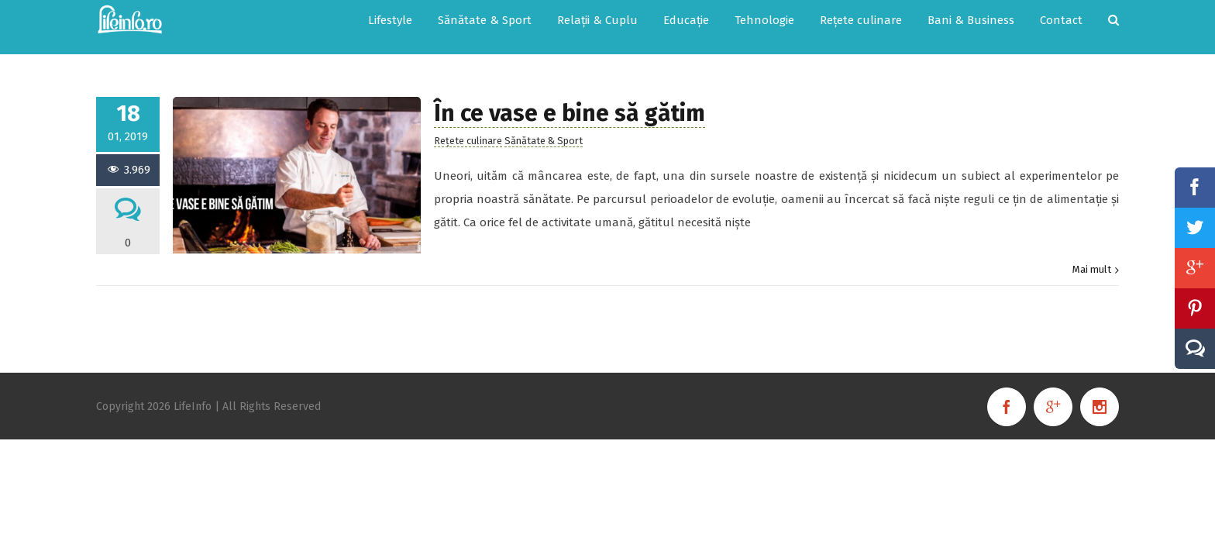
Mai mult (1091, 254)
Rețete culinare (468, 125)
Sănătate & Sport (543, 125)
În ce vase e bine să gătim (569, 98)
